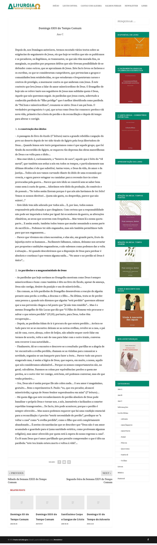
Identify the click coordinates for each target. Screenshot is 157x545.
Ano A (120, 391)
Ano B (120, 397)
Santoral (124, 456)
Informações (123, 409)
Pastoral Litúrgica (20, 541)
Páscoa (124, 445)
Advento (124, 421)
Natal (123, 439)
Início (56, 8)
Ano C (60, 36)
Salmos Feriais (113, 8)
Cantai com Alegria (91, 8)
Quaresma (125, 450)
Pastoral (121, 480)
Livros (120, 468)
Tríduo (124, 462)
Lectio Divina (70, 8)
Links (144, 8)
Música (121, 474)
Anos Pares (125, 433)
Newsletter (131, 8)
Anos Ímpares (126, 427)
